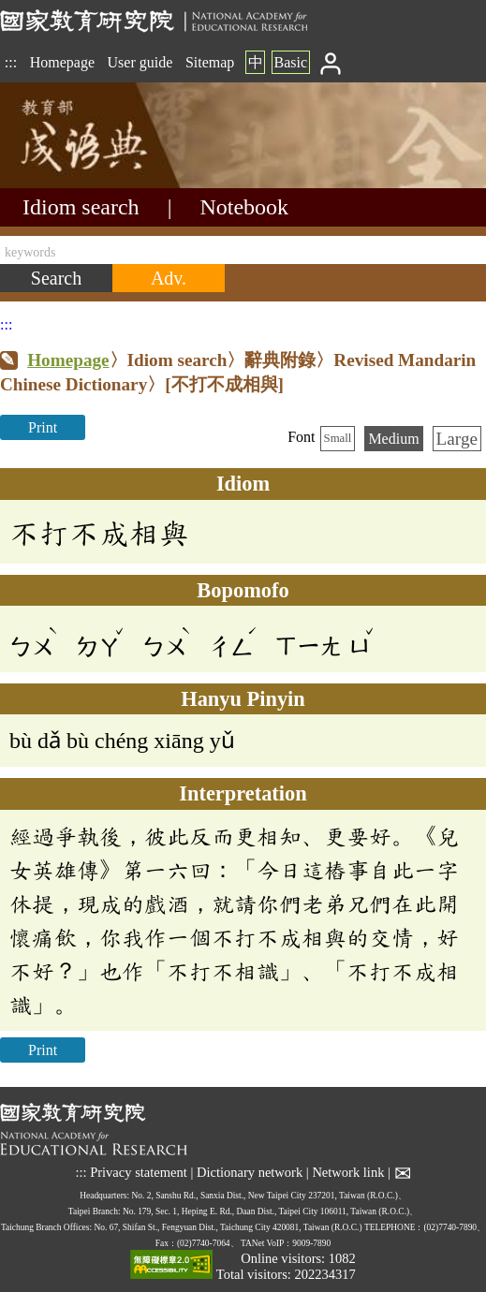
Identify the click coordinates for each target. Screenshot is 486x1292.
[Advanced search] (168, 278)
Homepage (62, 62)
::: (11, 62)
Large (457, 438)
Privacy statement (138, 1173)
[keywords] (243, 250)
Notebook (243, 207)
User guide (140, 62)
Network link (348, 1173)
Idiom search (81, 207)
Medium (393, 439)
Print (42, 427)
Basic (290, 62)
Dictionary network (249, 1173)
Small (338, 438)
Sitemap (209, 62)
